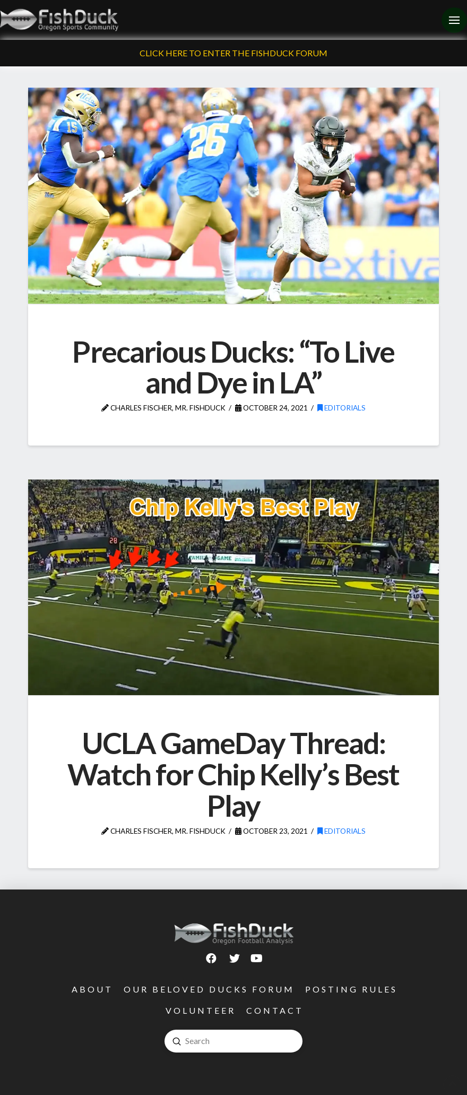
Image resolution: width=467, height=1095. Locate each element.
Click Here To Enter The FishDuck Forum (233, 53)
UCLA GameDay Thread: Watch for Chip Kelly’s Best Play (233, 774)
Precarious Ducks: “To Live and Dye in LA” (233, 366)
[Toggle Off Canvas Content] (454, 20)
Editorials (341, 407)
